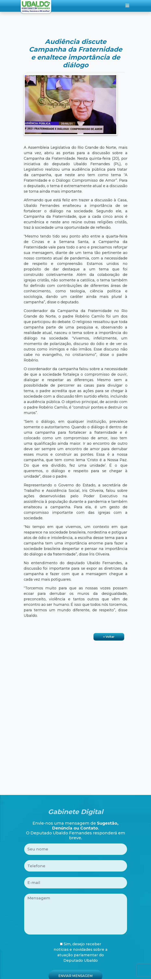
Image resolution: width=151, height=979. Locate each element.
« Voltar (108, 637)
